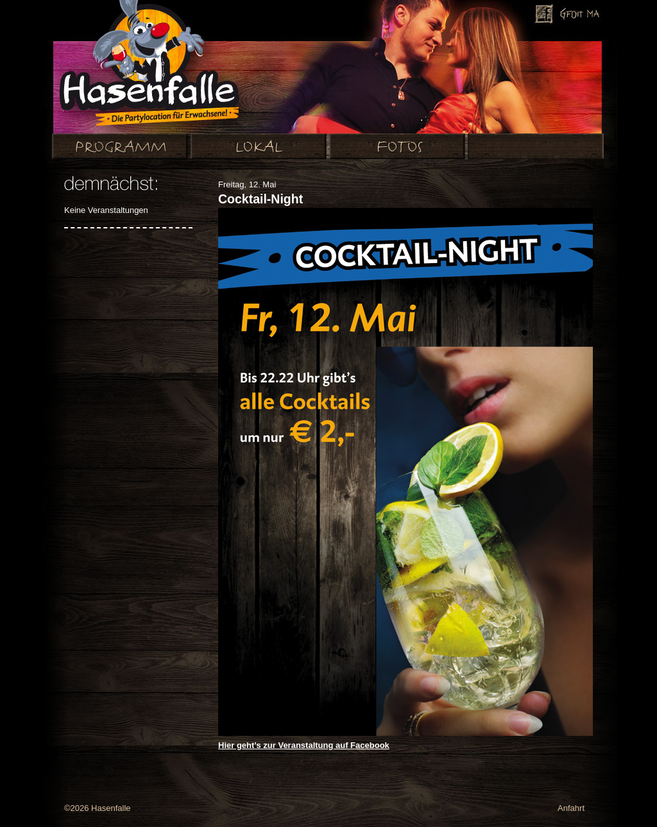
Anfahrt (571, 808)
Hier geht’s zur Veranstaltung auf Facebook (303, 745)
